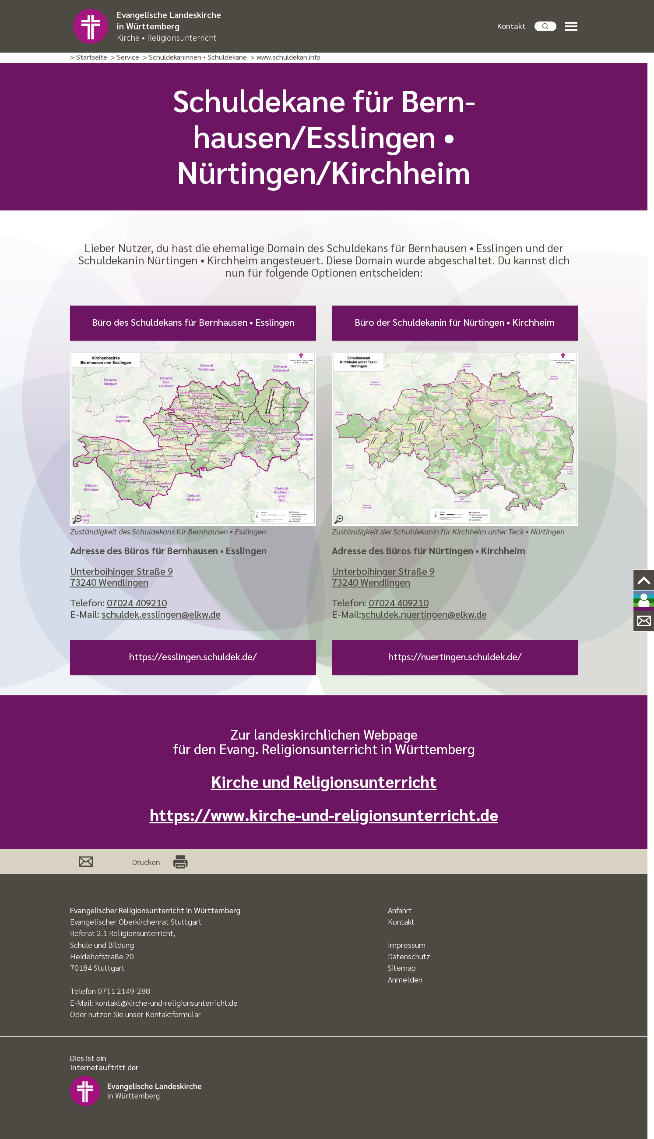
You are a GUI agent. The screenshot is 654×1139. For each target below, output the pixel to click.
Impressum (406, 945)
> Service (125, 57)
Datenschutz (409, 956)
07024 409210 (137, 602)
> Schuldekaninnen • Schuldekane (195, 57)
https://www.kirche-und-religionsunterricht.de (324, 814)
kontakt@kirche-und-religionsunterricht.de (166, 1002)
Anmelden (405, 979)
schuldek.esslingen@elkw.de (161, 614)
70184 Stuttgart (97, 967)
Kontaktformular (173, 1014)
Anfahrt (400, 910)
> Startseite (88, 57)
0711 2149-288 (124, 991)
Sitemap (402, 967)
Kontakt (511, 25)
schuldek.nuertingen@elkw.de (424, 614)
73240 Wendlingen (109, 582)
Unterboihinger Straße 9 (121, 571)
